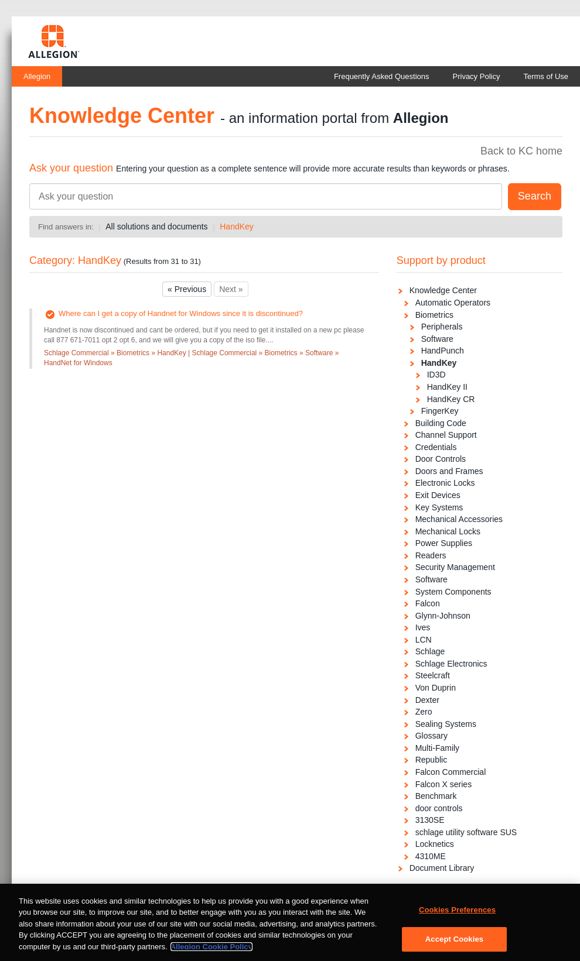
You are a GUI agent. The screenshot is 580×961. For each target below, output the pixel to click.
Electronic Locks (445, 483)
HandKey (237, 226)
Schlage (430, 651)
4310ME (430, 856)
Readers (430, 555)
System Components (453, 591)
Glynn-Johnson (442, 615)
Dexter (427, 700)
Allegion (36, 76)
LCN (423, 639)
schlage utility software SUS (466, 832)
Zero (423, 711)
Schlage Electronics (451, 663)
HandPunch (442, 350)
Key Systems (439, 507)
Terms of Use (545, 76)
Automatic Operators (452, 302)
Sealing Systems (445, 724)
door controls (439, 808)
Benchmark (436, 796)
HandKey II (447, 387)
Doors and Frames (449, 471)
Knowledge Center (443, 290)
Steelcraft (432, 675)
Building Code (440, 423)
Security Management (455, 567)
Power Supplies (443, 543)
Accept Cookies (454, 943)
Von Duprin (435, 687)
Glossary (431, 735)
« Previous (187, 289)
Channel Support (446, 435)
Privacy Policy (476, 76)
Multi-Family (437, 748)
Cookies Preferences (457, 913)
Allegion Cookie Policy (211, 950)
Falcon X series (443, 784)
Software (437, 339)
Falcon (427, 603)
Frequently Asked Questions (381, 76)
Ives (423, 627)
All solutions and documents (156, 226)
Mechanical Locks (447, 531)
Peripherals (442, 326)
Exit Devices (437, 495)
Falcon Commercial (450, 772)
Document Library (442, 868)
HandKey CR (451, 399)
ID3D (436, 374)
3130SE (430, 820)
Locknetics (434, 844)
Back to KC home (521, 151)
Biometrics (434, 315)
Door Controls (440, 459)
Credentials (436, 447)
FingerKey (440, 411)
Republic (431, 759)
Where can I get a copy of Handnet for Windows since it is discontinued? (181, 313)
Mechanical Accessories (459, 519)
